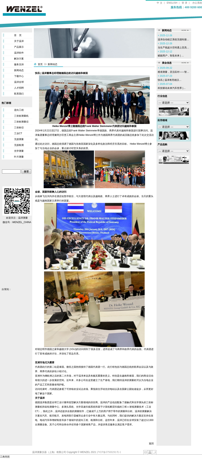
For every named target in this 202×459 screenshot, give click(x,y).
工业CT (18, 133)
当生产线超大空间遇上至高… (173, 47)
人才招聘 (19, 87)
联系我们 (19, 93)
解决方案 (19, 58)
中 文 (159, 2)
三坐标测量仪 (21, 121)
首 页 (18, 35)
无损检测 (19, 145)
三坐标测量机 (21, 115)
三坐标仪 (19, 127)
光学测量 (19, 151)
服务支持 (19, 64)
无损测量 (19, 139)
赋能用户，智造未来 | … (171, 55)
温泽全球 (19, 82)
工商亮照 (5, 456)
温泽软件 (19, 52)
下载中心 (19, 76)
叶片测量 (19, 156)
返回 (151, 443)
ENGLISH (172, 2)
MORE (183, 30)
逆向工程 (19, 110)
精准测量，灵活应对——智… (173, 72)
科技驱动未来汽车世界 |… (172, 88)
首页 (40, 64)
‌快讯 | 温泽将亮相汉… (169, 80)
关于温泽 (19, 41)
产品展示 (19, 47)
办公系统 (197, 2)
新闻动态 (19, 70)
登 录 (184, 2)
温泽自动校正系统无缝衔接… (173, 39)
